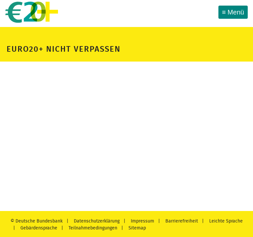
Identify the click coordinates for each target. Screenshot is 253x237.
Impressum (141, 221)
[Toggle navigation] (233, 12)
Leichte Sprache (225, 221)
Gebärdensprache (38, 227)
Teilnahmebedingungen (92, 227)
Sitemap (136, 227)
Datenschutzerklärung (96, 221)
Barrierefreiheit (181, 221)
